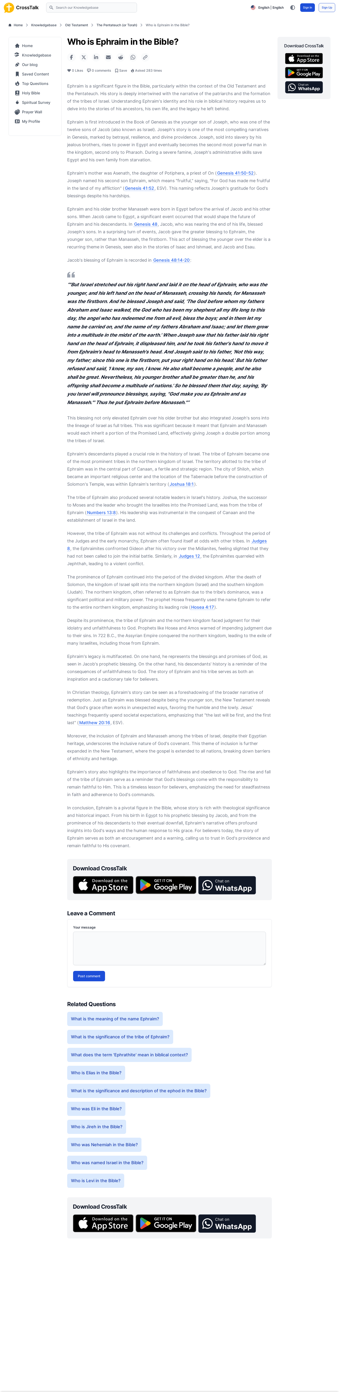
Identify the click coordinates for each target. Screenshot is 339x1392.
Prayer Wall (28, 112)
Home (16, 25)
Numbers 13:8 (101, 512)
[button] (227, 885)
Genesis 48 (145, 224)
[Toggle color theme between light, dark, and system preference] (292, 7)
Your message (84, 927)
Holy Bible (27, 93)
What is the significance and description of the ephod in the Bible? (139, 1090)
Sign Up (327, 7)
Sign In (307, 7)
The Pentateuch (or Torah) (117, 25)
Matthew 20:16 (94, 722)
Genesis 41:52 (139, 188)
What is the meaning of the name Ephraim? (115, 1018)
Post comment (89, 976)
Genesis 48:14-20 (171, 260)
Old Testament (76, 25)
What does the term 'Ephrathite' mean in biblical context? (129, 1054)
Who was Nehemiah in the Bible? (104, 1144)
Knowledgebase (44, 25)
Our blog (26, 64)
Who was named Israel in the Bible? (107, 1162)
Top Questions (31, 83)
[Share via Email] (108, 57)
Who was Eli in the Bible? (96, 1108)
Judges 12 (189, 556)
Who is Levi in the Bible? (95, 1180)
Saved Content (31, 74)
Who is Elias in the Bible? (96, 1072)
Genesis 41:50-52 (235, 173)
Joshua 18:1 (182, 484)
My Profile (27, 121)
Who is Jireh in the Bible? (96, 1126)
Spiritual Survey (32, 102)
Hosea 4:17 (202, 607)
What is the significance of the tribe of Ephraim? (120, 1036)
